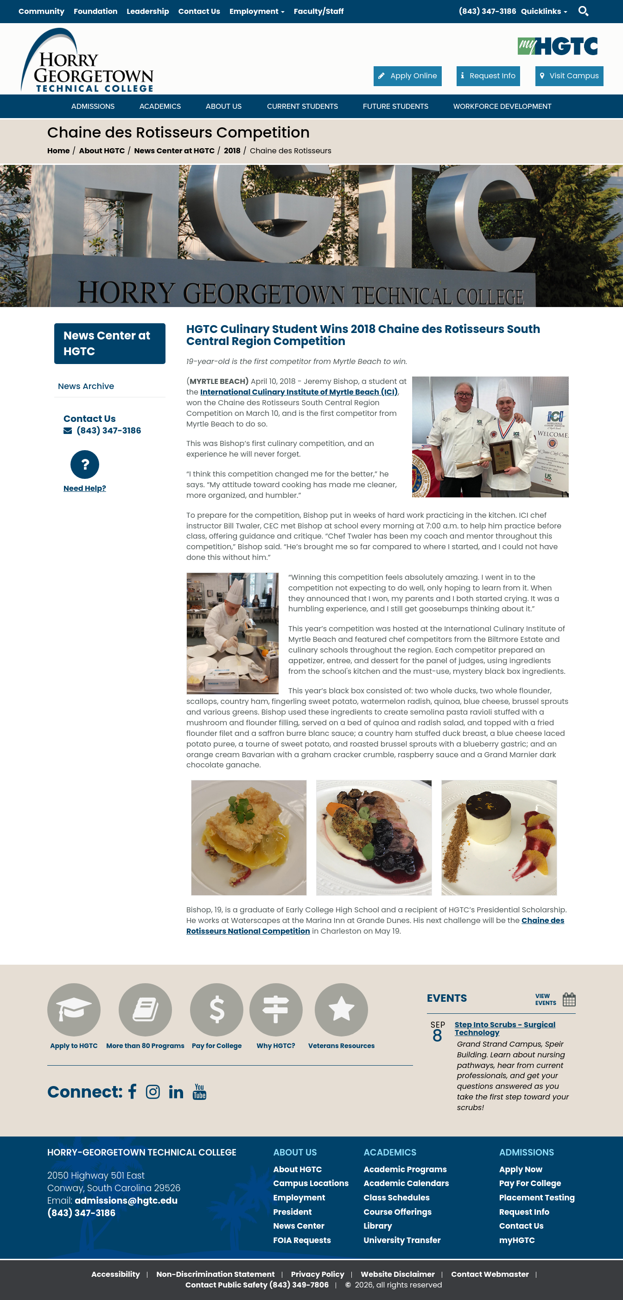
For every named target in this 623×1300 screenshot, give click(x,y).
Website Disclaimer (398, 1274)
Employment (299, 1197)
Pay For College (530, 1183)
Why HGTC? (276, 1016)
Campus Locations (311, 1183)
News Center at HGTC (174, 150)
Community (41, 11)
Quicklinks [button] (544, 11)
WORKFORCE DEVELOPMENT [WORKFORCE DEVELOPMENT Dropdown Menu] (502, 106)
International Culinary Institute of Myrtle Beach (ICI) (299, 392)
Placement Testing (537, 1197)
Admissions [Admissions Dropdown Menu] (92, 106)
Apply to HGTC (74, 1016)
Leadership (148, 11)
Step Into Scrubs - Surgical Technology (505, 1028)
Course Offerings (398, 1212)
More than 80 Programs (145, 1016)
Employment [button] (257, 11)
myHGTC (517, 1240)
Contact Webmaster (490, 1274)
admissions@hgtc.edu (126, 1200)
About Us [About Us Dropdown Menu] (224, 106)
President (292, 1212)
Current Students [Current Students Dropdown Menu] (302, 106)
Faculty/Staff (318, 11)
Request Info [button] (488, 75)
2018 (232, 150)
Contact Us (199, 11)
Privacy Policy (317, 1274)
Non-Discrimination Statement (215, 1274)
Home (58, 150)
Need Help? (85, 472)
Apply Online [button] (407, 75)
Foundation (95, 11)
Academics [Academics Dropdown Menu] (160, 106)
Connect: (85, 1091)
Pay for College (216, 1016)
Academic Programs (405, 1169)
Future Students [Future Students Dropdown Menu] (395, 106)
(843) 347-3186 (487, 11)
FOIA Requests (302, 1240)
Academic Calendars (407, 1183)
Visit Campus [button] (569, 75)
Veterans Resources (341, 1016)
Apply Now (520, 1169)
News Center (299, 1225)
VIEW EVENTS (545, 999)
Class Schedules (397, 1197)
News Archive (86, 386)
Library (378, 1225)
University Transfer (402, 1240)
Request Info (524, 1212)
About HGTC (102, 150)
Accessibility (115, 1274)
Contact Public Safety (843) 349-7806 (257, 1285)
